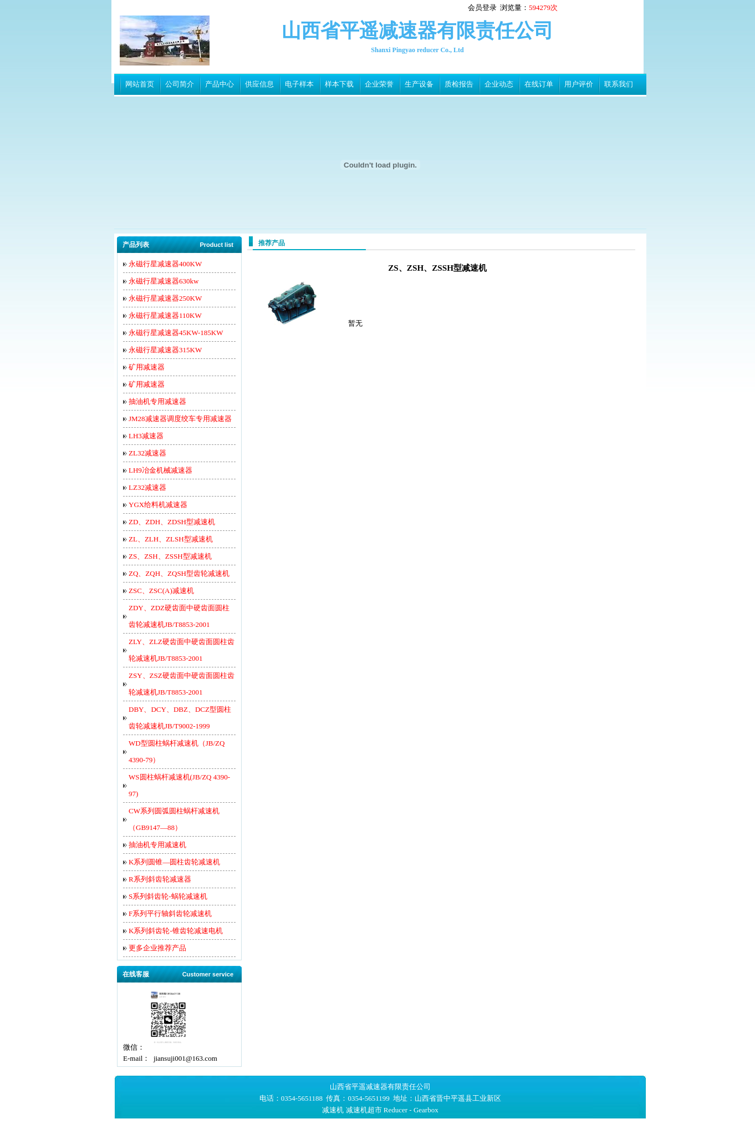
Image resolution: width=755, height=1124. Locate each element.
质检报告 (459, 84)
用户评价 (578, 84)
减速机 (333, 1110)
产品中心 (219, 84)
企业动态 (498, 84)
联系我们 (618, 84)
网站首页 (139, 84)
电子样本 (299, 84)
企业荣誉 (379, 84)
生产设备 (419, 84)
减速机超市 (364, 1110)
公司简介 (179, 84)
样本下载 (339, 84)
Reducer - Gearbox (411, 1110)
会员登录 (482, 7)
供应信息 (259, 84)
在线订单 (538, 84)
